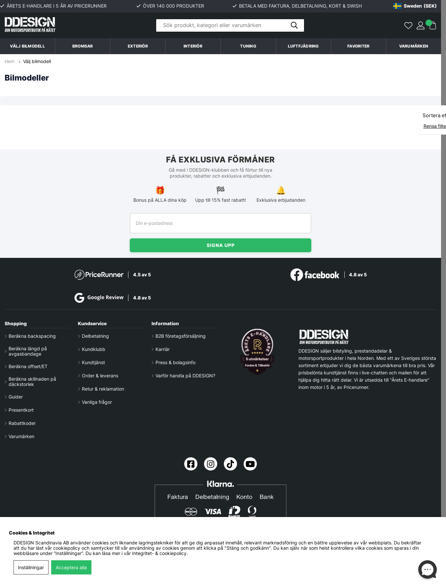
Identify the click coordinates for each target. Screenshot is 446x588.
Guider (16, 396)
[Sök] (230, 25)
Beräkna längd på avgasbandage (28, 351)
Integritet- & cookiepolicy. (160, 553)
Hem (10, 61)
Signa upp (221, 245)
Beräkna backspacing (32, 336)
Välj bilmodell (27, 46)
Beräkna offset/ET (28, 366)
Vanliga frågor (97, 402)
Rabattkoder (22, 423)
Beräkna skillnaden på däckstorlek (32, 381)
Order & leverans (100, 375)
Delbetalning (95, 336)
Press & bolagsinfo (175, 362)
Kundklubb (93, 349)
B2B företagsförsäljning (180, 336)
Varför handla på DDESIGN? (185, 375)
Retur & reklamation (103, 389)
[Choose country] (415, 6)
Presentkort (21, 410)
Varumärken (413, 46)
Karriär (162, 349)
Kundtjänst (93, 362)
